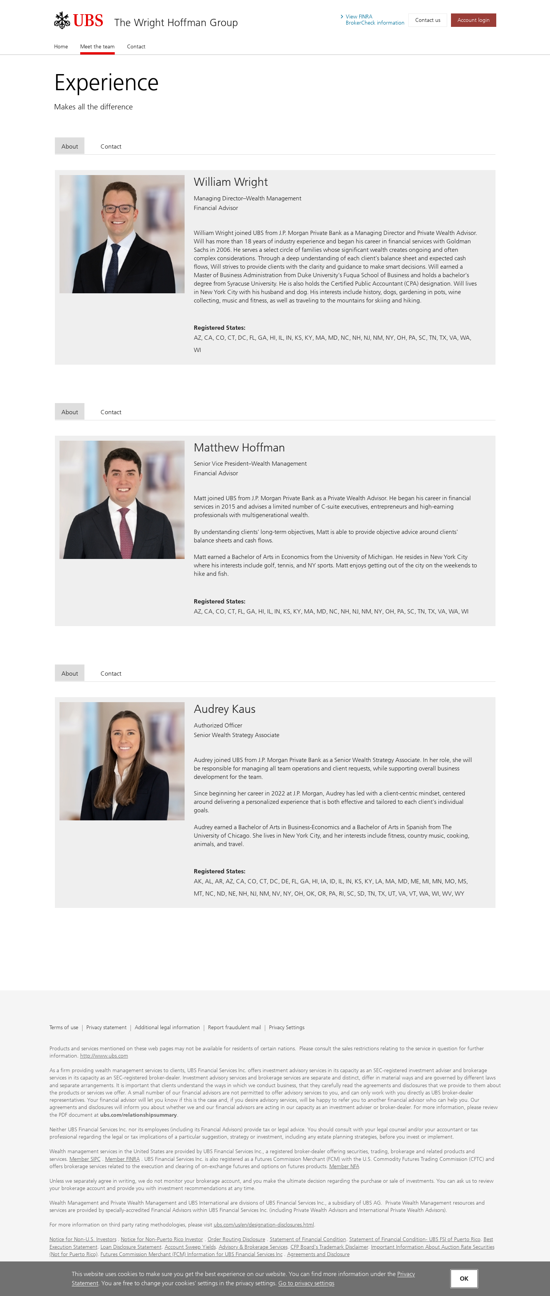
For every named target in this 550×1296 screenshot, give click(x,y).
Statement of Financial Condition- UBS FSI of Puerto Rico (415, 1239)
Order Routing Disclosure (236, 1239)
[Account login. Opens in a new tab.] (473, 20)
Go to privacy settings (306, 1283)
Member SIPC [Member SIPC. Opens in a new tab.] (85, 1159)
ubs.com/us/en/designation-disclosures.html (264, 1225)
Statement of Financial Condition (308, 1239)
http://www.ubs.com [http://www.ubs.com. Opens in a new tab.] (104, 1056)
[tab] (69, 145)
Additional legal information (167, 1028)
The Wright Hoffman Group (176, 22)
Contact (136, 46)
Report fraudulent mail (234, 1028)
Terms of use (64, 1028)
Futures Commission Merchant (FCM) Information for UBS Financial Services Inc (191, 1254)
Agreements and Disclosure (318, 1254)
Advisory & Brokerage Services (253, 1247)
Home (61, 46)
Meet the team (97, 46)
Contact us (427, 20)
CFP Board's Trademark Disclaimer (329, 1247)
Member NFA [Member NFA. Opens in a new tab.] (344, 1166)
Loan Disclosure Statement (131, 1247)
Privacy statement (106, 1028)
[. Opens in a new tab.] (78, 20)
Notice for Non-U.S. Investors (83, 1239)
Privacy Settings (286, 1028)
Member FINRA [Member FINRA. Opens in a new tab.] (122, 1159)
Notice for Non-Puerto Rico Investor (162, 1239)
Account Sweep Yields (190, 1247)
